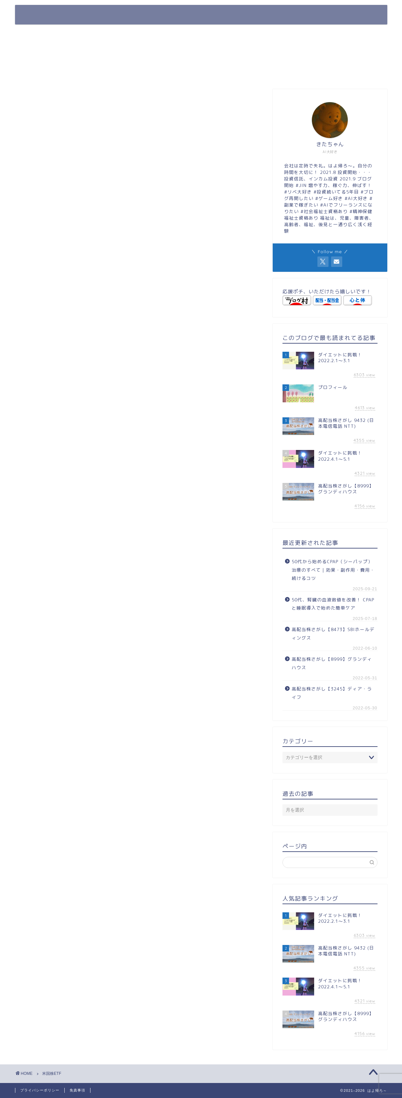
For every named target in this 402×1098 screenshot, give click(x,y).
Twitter (304, 15)
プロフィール (258, 15)
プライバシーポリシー (39, 1090)
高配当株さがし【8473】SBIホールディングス (333, 633)
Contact (345, 15)
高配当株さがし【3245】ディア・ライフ (332, 693)
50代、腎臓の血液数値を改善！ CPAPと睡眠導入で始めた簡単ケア (333, 603)
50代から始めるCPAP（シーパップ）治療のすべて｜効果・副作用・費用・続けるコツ (333, 569)
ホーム (213, 15)
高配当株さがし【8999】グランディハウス (332, 663)
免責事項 (77, 1090)
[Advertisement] (330, 58)
